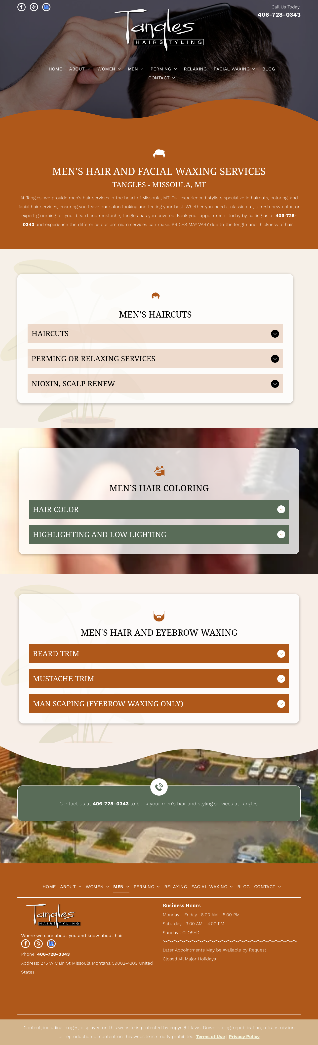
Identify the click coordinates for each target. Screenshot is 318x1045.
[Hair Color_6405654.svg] (159, 479)
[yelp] (34, 7)
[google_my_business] (46, 7)
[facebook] (21, 7)
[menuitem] (54, 69)
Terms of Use (210, 1036)
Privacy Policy (244, 1036)
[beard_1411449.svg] (159, 624)
